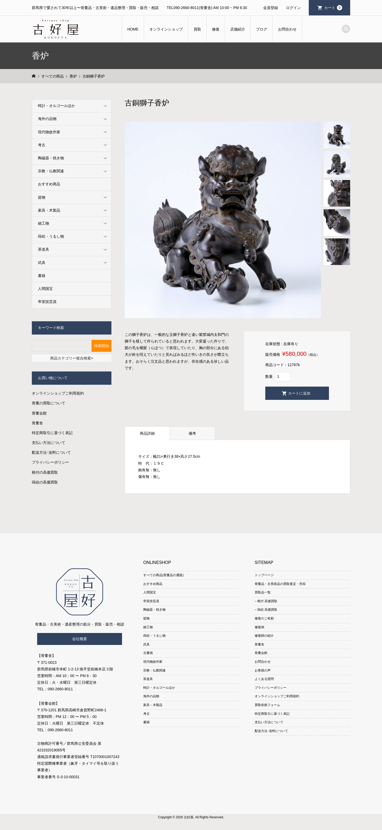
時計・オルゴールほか (56, 106)
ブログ (261, 29)
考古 (41, 145)
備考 (192, 433)
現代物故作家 (49, 132)
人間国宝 (45, 288)
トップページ (264, 575)
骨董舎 (37, 423)
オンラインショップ (166, 29)
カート (333, 7)
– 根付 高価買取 (266, 601)
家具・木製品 (49, 210)
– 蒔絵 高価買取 (266, 609)
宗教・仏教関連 (51, 171)
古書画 (148, 653)
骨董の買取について (48, 403)
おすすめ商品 (49, 184)
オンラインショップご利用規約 (58, 393)
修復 (215, 29)
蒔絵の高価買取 (45, 482)
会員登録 (270, 8)
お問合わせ (287, 29)
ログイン (293, 8)
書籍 (41, 275)
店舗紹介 (237, 29)
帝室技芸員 (47, 302)
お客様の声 (263, 670)
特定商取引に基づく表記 (52, 433)
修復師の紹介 (264, 636)
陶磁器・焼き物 (51, 158)
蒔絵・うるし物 (51, 236)
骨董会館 (39, 413)
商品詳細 (147, 433)
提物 (41, 197)
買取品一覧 (263, 592)
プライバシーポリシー (50, 462)
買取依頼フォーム (267, 705)
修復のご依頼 (264, 618)
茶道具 (43, 249)
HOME (132, 29)
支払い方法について (48, 442)
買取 (197, 29)
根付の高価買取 (45, 472)
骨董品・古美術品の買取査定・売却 (280, 584)
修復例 (259, 627)
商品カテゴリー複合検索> (71, 358)
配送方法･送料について (51, 452)
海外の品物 (47, 119)
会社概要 (79, 639)
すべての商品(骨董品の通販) (163, 575)
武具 (41, 262)
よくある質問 (264, 679)
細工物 (43, 223)
